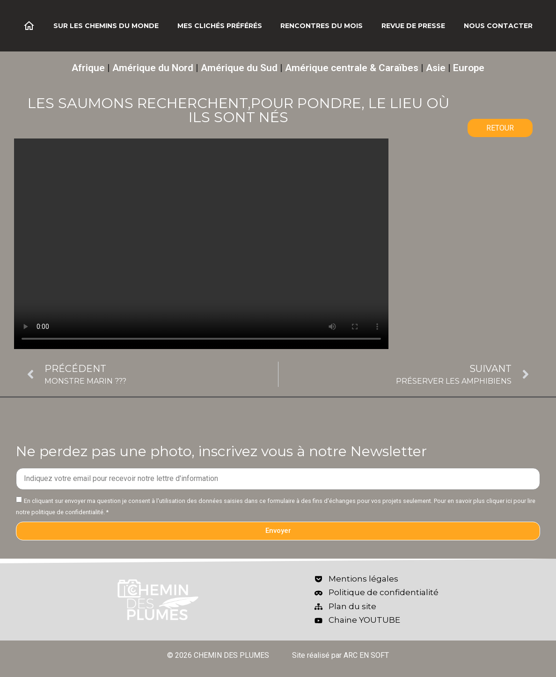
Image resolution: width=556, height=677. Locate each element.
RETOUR (500, 128)
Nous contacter (498, 26)
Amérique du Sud (239, 67)
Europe (468, 67)
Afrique (88, 67)
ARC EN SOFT (366, 655)
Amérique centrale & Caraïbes (351, 67)
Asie (436, 67)
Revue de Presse (413, 26)
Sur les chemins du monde (106, 26)
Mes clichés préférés (219, 26)
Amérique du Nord (152, 67)
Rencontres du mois (321, 26)
